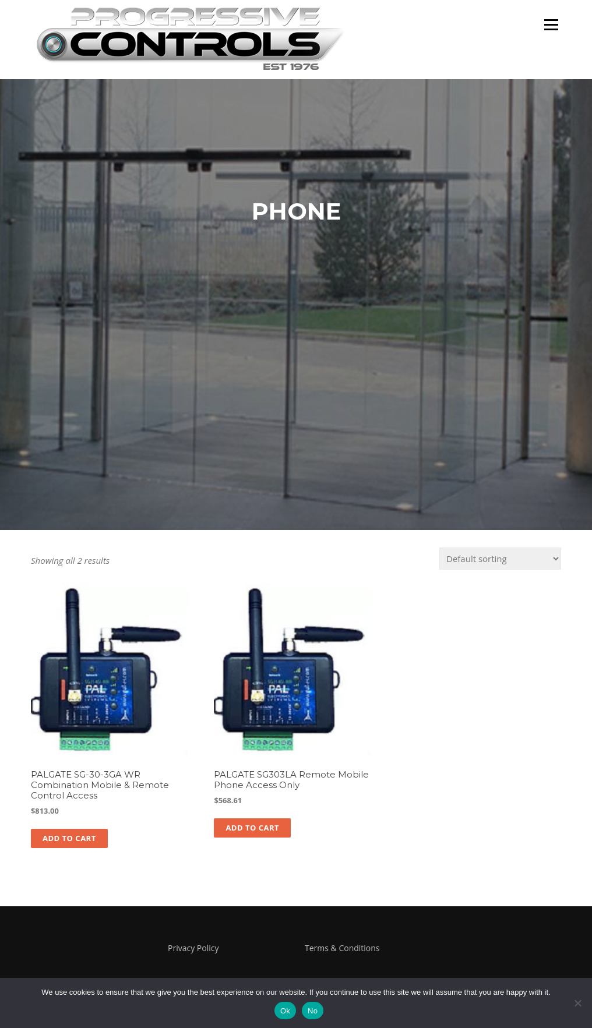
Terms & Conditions (342, 947)
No (313, 1010)
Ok (285, 1010)
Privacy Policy (193, 947)
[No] (577, 1003)
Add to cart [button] (69, 838)
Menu (551, 24)
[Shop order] (500, 558)
